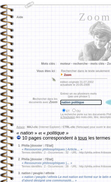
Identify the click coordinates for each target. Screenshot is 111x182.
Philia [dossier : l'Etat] (37, 145)
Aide (19, 17)
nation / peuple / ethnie (37, 173)
